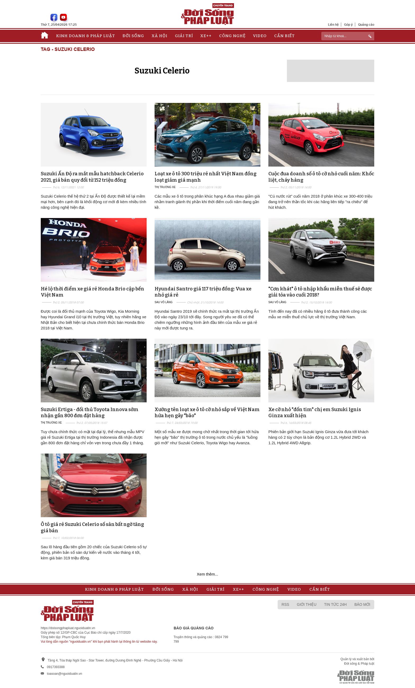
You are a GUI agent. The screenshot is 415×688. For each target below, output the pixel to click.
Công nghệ (232, 35)
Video (260, 35)
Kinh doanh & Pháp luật (85, 35)
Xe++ (205, 35)
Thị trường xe (165, 187)
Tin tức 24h (335, 604)
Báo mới (362, 604)
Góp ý (348, 25)
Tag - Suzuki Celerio (68, 49)
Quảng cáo (366, 25)
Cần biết (284, 35)
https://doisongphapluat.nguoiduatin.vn (68, 628)
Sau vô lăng (164, 302)
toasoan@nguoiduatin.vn (64, 674)
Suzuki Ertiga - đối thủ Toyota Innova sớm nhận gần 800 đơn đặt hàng (89, 413)
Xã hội (159, 35)
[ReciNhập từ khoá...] (347, 36)
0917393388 (56, 667)
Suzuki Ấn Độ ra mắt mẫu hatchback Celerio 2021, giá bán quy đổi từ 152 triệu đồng (92, 177)
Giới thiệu (307, 604)
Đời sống (133, 35)
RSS (285, 604)
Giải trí (184, 35)
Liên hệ (333, 25)
